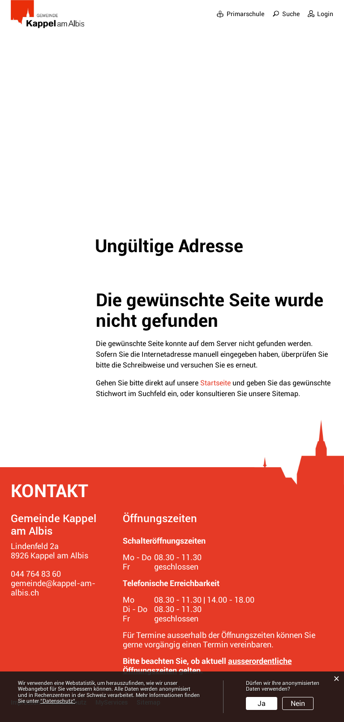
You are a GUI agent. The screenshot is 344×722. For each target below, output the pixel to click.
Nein (298, 703)
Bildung (319, 20)
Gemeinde (197, 20)
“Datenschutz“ (57, 701)
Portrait (156, 20)
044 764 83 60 (36, 573)
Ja (262, 703)
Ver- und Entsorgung (296, 32)
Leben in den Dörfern (260, 20)
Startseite (215, 383)
